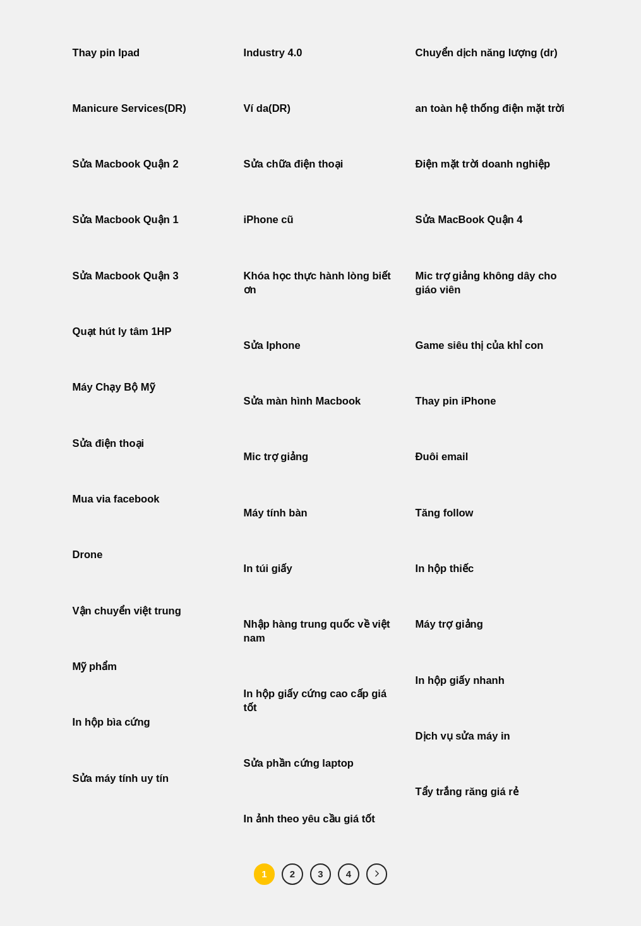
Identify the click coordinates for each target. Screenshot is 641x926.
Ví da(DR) (267, 108)
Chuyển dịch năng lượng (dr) (487, 53)
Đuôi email (442, 457)
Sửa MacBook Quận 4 (469, 220)
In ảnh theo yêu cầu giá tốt (309, 819)
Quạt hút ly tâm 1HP (122, 332)
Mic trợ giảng (276, 457)
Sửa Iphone (272, 345)
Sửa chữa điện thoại (294, 164)
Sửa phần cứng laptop (299, 763)
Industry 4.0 (273, 53)
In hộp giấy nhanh (460, 680)
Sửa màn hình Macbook (302, 401)
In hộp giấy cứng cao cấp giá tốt (315, 701)
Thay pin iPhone (456, 401)
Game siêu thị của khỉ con (480, 345)
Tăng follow (445, 513)
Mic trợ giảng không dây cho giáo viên (486, 283)
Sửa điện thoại (109, 443)
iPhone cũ (269, 220)
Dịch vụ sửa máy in (463, 736)
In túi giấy (268, 569)
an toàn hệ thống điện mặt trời (490, 108)
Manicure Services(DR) (129, 108)
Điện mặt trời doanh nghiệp (483, 164)
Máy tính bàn (276, 513)
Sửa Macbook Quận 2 (126, 164)
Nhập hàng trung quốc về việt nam (317, 631)
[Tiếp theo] (377, 874)
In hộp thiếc (445, 569)
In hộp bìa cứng (111, 722)
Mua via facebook (116, 499)
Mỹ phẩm (95, 667)
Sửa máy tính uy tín (121, 778)
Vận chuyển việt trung (127, 611)
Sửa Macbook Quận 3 (126, 276)
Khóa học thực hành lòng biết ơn (317, 283)
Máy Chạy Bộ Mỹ (114, 387)
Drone (88, 555)
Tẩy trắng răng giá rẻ (467, 792)
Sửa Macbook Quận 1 (126, 220)
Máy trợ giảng (449, 624)
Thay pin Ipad (106, 53)
